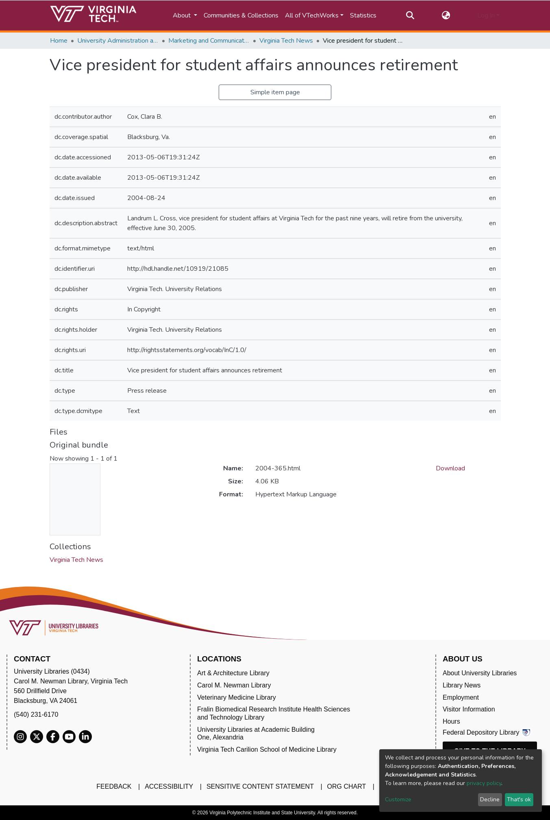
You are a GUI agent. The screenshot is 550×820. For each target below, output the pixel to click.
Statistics (363, 15)
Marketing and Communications (209, 40)
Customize (398, 799)
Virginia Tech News (286, 40)
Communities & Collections (241, 15)
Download (450, 468)
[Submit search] (410, 15)
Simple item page (275, 92)
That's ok (519, 799)
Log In (486, 15)
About (182, 15)
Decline (490, 799)
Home (58, 40)
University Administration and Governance (118, 40)
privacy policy (484, 783)
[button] (446, 15)
